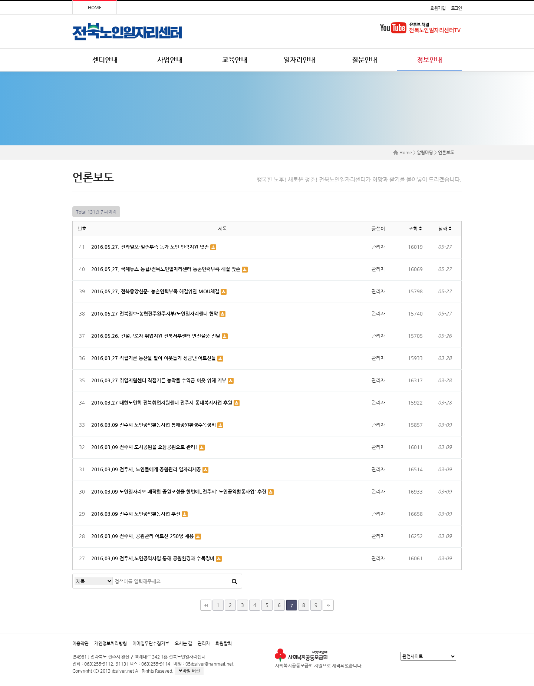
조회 (415, 228)
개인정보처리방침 (110, 643)
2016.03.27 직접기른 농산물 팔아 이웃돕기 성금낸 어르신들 (154, 358)
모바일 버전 (189, 670)
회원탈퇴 (223, 643)
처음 (205, 605)
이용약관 (80, 643)
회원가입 (438, 8)
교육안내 (234, 59)
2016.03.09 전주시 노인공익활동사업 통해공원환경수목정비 (154, 425)
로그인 (456, 8)
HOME (95, 7)
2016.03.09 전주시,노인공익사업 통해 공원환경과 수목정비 (153, 558)
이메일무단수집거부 (150, 643)
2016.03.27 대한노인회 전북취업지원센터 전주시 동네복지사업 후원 (162, 402)
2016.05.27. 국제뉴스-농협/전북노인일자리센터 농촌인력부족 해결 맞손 (166, 269)
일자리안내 (299, 59)
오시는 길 (183, 643)
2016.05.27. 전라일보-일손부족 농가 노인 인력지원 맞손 (150, 247)
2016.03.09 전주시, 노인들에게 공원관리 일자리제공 (146, 469)
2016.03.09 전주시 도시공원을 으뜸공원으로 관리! (145, 447)
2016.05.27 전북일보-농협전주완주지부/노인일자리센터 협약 (155, 313)
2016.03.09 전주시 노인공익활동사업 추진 (136, 514)
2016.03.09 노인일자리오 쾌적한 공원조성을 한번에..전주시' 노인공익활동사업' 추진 (179, 491)
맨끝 (328, 605)
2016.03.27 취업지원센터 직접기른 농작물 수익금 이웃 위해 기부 (159, 380)
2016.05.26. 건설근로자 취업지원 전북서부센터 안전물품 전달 (156, 336)
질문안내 (364, 59)
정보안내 (429, 59)
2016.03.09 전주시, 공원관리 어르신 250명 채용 (143, 536)
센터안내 (105, 59)
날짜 (444, 228)
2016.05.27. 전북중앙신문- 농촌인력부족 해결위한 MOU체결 (156, 291)
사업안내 (169, 59)
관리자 (204, 643)
